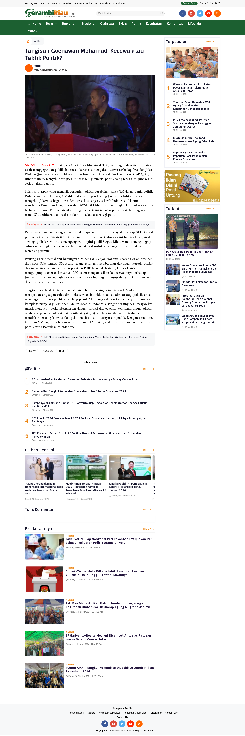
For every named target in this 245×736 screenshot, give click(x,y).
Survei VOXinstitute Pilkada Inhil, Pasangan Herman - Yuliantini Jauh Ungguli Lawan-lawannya (96, 224)
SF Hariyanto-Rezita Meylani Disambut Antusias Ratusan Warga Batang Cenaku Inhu (104, 638)
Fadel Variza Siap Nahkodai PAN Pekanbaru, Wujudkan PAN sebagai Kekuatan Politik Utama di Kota (109, 542)
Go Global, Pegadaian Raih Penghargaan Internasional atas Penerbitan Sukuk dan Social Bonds (89, 489)
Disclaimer (105, 3)
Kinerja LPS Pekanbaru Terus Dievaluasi (199, 283)
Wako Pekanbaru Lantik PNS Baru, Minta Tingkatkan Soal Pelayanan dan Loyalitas (199, 269)
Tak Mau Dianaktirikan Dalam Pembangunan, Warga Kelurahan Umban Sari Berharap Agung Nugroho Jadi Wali (108, 608)
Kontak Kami (119, 3)
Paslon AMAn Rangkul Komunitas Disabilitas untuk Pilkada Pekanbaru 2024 (106, 670)
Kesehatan (154, 24)
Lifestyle (194, 24)
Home (34, 24)
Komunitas (175, 24)
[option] (46, 480)
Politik (136, 24)
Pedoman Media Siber (86, 3)
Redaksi (45, 3)
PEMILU (62, 352)
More (31, 31)
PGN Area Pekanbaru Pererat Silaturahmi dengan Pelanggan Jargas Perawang (192, 123)
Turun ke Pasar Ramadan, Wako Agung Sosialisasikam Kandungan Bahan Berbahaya (192, 106)
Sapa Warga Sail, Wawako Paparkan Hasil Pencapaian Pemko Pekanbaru (190, 156)
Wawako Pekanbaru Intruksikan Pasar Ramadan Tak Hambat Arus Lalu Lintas (192, 88)
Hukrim (51, 24)
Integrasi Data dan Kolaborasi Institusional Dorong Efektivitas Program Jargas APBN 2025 (199, 300)
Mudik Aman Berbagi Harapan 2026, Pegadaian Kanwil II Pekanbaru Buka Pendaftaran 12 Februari (133, 489)
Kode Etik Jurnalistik (62, 3)
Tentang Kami (32, 3)
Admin (38, 66)
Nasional (88, 24)
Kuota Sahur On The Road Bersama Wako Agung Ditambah (193, 139)
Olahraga (107, 24)
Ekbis (123, 24)
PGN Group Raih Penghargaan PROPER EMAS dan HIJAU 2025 (189, 253)
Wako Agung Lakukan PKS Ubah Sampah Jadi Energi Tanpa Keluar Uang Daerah (198, 319)
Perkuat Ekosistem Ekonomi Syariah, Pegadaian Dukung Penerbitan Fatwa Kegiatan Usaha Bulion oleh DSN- (43, 489)
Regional (68, 24)
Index (149, 369)
